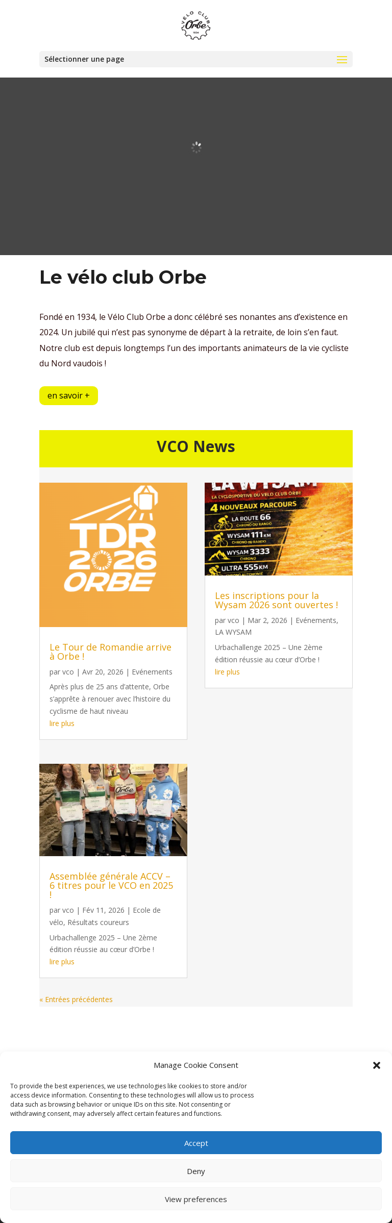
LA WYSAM (233, 632)
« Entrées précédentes (76, 999)
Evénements (152, 672)
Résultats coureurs (98, 922)
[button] (377, 1065)
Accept (196, 1143)
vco (68, 672)
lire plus (62, 723)
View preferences (196, 1199)
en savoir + (68, 395)
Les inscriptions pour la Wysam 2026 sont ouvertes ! (276, 600)
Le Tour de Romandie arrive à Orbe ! (111, 651)
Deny (196, 1171)
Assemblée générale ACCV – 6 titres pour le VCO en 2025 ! (111, 885)
